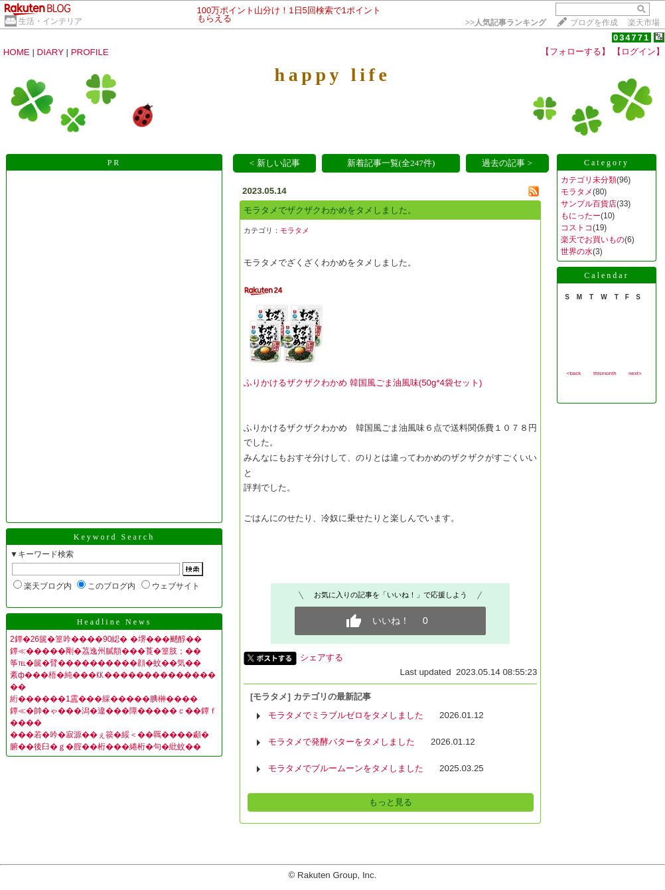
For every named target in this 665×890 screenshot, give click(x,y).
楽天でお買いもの (593, 239)
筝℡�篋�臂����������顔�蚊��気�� (105, 663)
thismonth (605, 373)
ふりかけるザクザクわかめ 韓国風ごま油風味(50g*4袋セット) (363, 383)
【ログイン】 (638, 51)
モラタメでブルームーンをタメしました (345, 768)
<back (574, 373)
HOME (16, 52)
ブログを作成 (594, 22)
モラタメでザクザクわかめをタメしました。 (330, 210)
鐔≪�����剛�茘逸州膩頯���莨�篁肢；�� (105, 651)
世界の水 (577, 251)
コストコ (577, 227)
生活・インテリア (50, 21)
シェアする (321, 657)
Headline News (114, 622)
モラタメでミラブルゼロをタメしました (345, 715)
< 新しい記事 (275, 163)
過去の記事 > (507, 163)
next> (635, 373)
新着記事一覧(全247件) (391, 163)
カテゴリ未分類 (589, 180)
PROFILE (90, 52)
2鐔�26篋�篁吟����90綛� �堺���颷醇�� (106, 639)
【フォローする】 (575, 51)
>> (505, 22)
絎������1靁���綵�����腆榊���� (104, 699)
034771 (631, 37)
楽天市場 (644, 22)
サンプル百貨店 (589, 203)
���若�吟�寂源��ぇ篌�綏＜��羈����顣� (109, 734)
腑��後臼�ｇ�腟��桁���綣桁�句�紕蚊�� (105, 746)
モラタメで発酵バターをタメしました (341, 742)
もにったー (581, 215)
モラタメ (294, 230)
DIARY (50, 52)
